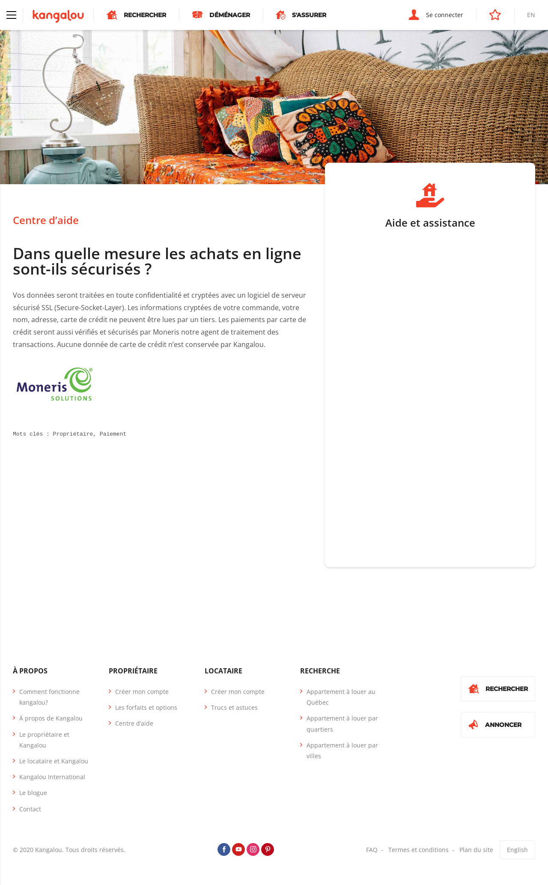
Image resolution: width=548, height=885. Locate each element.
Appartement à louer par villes (342, 750)
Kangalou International (52, 777)
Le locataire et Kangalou (53, 761)
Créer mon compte (142, 692)
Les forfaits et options (146, 707)
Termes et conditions (418, 850)
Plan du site (476, 850)
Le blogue (33, 793)
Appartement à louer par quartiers (342, 723)
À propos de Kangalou (51, 718)
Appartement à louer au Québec (341, 697)
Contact (30, 809)
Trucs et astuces (234, 707)
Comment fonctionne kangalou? (49, 697)
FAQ (372, 850)
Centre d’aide (46, 220)
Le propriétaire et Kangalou (44, 739)
